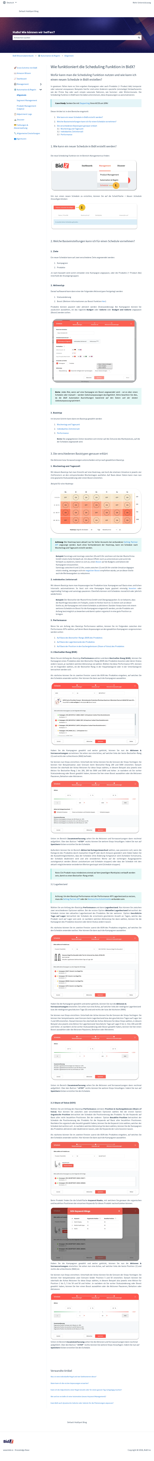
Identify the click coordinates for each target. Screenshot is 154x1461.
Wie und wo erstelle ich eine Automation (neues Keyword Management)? (78, 1396)
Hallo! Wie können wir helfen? (34, 32)
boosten (132, 588)
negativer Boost (93, 570)
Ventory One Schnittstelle (99, 899)
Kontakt (144, 11)
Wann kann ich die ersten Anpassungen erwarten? (70, 1383)
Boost (98, 561)
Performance (66, 134)
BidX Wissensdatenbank (23, 55)
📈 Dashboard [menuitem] (20, 78)
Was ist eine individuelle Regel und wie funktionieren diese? (74, 1376)
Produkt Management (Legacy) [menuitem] (26, 107)
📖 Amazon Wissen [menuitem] (22, 73)
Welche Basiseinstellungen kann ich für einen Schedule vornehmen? (86, 121)
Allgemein (69, 55)
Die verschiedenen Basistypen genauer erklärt (77, 125)
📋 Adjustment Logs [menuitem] (23, 114)
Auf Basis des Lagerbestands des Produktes (76, 642)
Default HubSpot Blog (29, 11)
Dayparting (85, 103)
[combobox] (75, 37)
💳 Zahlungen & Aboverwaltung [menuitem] (21, 126)
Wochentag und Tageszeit (72, 128)
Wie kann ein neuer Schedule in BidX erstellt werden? (80, 117)
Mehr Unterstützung (142, 2)
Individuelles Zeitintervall (72, 131)
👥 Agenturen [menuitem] (20, 138)
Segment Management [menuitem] (27, 100)
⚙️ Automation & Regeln (49, 55)
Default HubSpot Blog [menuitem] (77, 1422)
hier (103, 301)
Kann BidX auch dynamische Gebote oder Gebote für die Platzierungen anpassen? (82, 1403)
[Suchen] (139, 37)
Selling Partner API (71, 899)
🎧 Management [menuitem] (21, 84)
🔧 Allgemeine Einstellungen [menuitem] (27, 133)
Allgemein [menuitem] (21, 95)
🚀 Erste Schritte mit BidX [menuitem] (25, 67)
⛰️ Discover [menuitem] (19, 119)
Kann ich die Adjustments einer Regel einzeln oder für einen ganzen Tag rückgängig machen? (86, 1390)
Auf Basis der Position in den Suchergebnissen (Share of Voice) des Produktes (90, 646)
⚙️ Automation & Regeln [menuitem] (25, 89)
